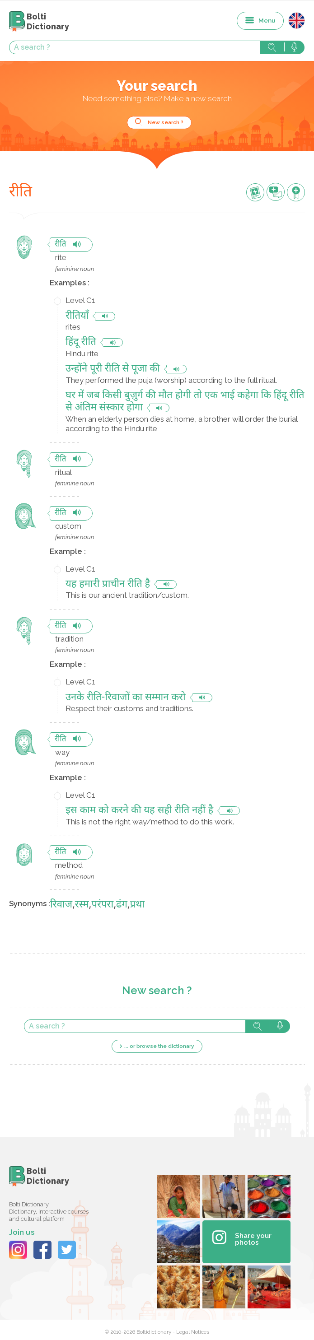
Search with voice (294, 47)
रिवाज (61, 905)
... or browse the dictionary (159, 1046)
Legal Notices (192, 1332)
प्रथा (137, 905)
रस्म (82, 905)
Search (272, 47)
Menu (267, 20)
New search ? (165, 122)
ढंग (121, 905)
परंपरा (102, 905)
